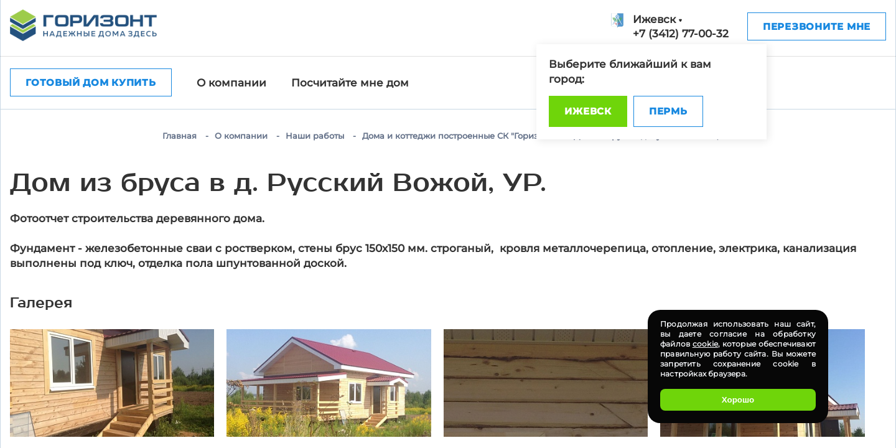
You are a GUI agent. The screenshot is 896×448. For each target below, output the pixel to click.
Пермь (668, 111)
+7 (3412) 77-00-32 (681, 33)
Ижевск (588, 111)
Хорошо (738, 399)
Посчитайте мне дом (350, 83)
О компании (231, 83)
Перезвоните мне (816, 26)
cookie (705, 343)
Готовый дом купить (91, 82)
